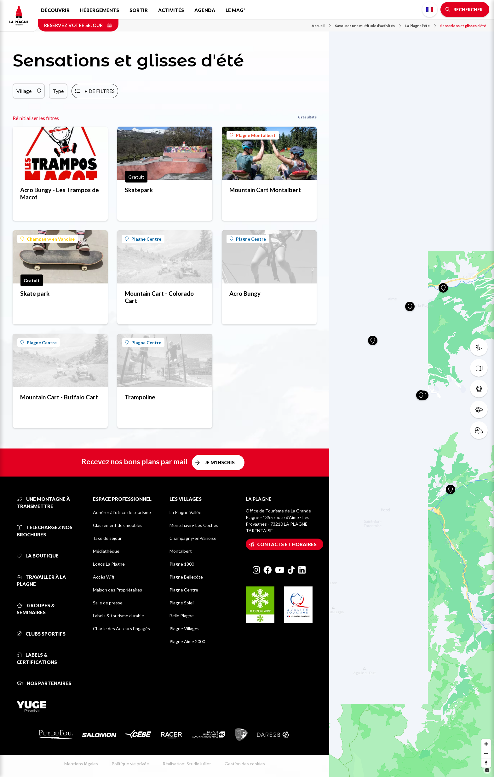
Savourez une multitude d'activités (368, 25)
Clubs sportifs (41, 634)
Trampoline (140, 397)
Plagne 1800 (181, 564)
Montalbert (180, 551)
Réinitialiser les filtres (36, 118)
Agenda (204, 10)
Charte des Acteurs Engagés (121, 628)
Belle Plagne (181, 615)
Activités (171, 10)
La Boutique (38, 555)
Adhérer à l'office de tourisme (122, 512)
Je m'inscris (220, 462)
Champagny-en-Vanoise (192, 538)
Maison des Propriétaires (117, 589)
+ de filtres (99, 91)
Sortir (138, 10)
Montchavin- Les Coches (193, 525)
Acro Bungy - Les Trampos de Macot (59, 193)
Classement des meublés (117, 525)
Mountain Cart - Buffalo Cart (59, 397)
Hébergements (99, 10)
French (429, 9)
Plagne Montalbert (253, 135)
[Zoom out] (486, 753)
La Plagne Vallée (185, 512)
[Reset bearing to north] (486, 763)
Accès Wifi (103, 577)
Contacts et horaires (287, 544)
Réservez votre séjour (78, 25)
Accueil (321, 25)
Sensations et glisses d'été (463, 25)
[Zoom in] (486, 744)
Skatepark (139, 189)
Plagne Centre (143, 239)
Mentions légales (81, 763)
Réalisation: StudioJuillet (187, 763)
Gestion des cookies (245, 763)
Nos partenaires (44, 683)
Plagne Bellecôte (186, 577)
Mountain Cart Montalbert (265, 189)
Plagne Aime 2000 (187, 641)
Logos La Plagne (109, 564)
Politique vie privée (130, 763)
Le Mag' (235, 10)
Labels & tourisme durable (118, 615)
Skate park (34, 293)
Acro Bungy (245, 293)
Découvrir (55, 10)
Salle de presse (108, 602)
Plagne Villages (184, 628)
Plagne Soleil (181, 602)
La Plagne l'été (420, 25)
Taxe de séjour (107, 538)
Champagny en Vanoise (47, 239)
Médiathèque (106, 551)
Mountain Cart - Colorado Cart (159, 297)
